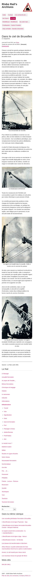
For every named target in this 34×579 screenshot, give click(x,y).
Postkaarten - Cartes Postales (12, 25)
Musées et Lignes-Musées (10, 453)
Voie (5, 411)
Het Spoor (6, 18)
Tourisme (4, 498)
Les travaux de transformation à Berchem (14, 543)
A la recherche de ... (21, 15)
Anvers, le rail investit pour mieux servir (14, 552)
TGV (3, 495)
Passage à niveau (9, 429)
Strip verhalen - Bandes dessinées (13, 28)
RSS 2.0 (27, 575)
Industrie (4, 398)
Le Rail (13, 18)
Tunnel (6, 408)
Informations (5, 401)
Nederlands (5, 46)
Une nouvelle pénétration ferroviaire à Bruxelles (16, 518)
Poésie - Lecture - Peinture (10, 481)
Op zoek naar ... (24, 22)
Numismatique (6, 464)
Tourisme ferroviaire (8, 502)
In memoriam (6, 394)
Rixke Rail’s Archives (9, 5)
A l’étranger (5, 373)
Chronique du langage (8, 387)
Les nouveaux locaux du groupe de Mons (14, 555)
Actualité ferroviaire (8, 377)
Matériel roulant (6, 446)
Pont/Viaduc (7, 435)
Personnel (5, 474)
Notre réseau (6, 457)
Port (5, 425)
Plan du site (5, 575)
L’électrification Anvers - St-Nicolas (12, 540)
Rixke (17, 42)
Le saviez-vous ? (7, 443)
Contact (10, 15)
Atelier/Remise (8, 432)
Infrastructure (6, 404)
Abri (5, 439)
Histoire (4, 391)
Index (4, 15)
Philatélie (4, 478)
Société (4, 488)
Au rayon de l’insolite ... (9, 380)
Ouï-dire (4, 467)
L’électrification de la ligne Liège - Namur (14, 536)
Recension (5, 484)
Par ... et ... (5, 471)
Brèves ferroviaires (7, 384)
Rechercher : (6, 506)
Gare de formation (9, 422)
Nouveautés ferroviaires (9, 460)
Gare (5, 418)
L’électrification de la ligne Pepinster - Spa (14, 522)
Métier (4, 450)
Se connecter (14, 575)
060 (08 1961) (6, 564)
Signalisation (8, 415)
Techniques (5, 491)
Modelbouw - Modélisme (10, 22)
